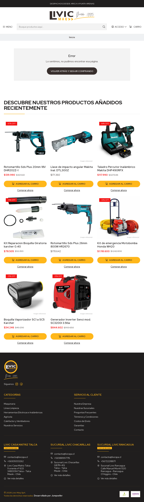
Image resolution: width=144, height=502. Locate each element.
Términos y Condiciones (86, 416)
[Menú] (7, 27)
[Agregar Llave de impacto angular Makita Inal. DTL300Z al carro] (72, 198)
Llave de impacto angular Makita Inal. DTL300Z (72, 183)
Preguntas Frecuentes (85, 412)
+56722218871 (106, 461)
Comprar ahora (25, 201)
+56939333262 (14, 461)
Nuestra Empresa (82, 403)
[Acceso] (119, 27)
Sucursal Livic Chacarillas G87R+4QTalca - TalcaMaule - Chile (65, 466)
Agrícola (8, 416)
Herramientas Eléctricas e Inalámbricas (23, 412)
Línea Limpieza (11, 408)
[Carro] (135, 27)
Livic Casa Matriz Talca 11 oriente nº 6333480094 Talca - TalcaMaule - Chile (17, 470)
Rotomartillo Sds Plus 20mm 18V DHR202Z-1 (25, 179)
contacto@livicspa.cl (16, 457)
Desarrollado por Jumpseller (48, 495)
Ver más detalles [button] (14, 478)
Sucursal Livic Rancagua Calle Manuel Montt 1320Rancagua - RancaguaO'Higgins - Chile (111, 470)
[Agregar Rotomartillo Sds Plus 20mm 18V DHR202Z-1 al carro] (25, 195)
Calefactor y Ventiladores (17, 421)
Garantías (79, 425)
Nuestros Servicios (13, 425)
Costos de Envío (82, 421)
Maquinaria (9, 403)
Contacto (79, 429)
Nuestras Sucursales (84, 408)
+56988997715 (60, 458)
